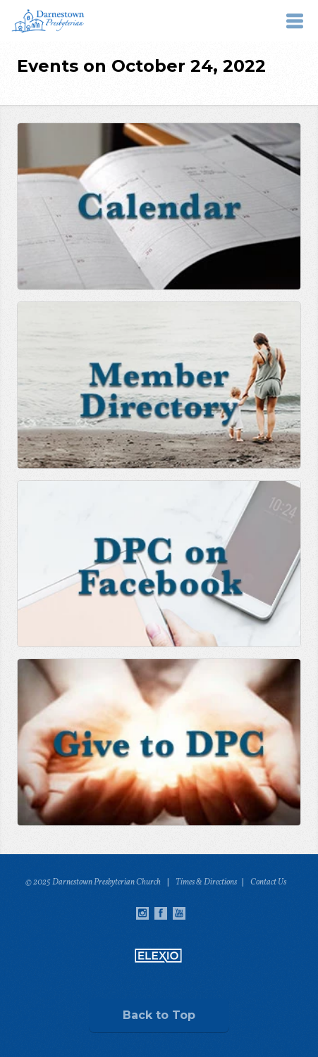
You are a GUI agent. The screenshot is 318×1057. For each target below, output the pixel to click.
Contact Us (268, 882)
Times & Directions (206, 882)
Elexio (158, 956)
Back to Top (159, 1015)
